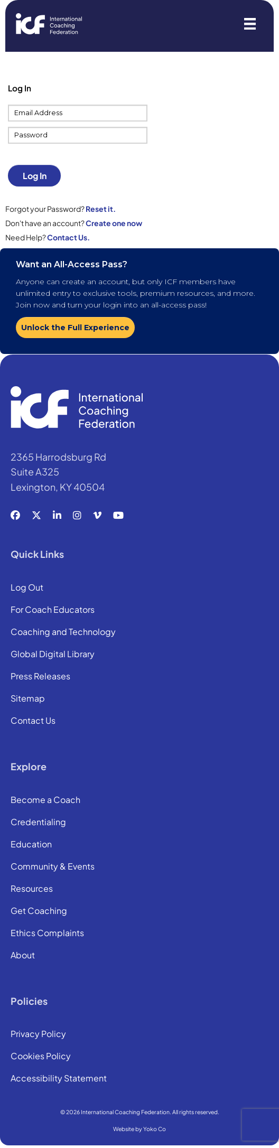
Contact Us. (68, 237)
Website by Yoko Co (139, 1128)
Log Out (27, 588)
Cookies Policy (41, 1056)
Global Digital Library (53, 654)
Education (31, 845)
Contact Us (33, 721)
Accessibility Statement (59, 1079)
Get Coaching (39, 911)
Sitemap (28, 699)
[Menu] (250, 24)
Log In (34, 175)
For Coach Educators (53, 610)
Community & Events (53, 867)
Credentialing (38, 822)
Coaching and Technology (63, 632)
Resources (32, 889)
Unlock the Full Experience (75, 327)
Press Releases (40, 677)
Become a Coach (45, 800)
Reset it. (101, 208)
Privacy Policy (38, 1034)
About (23, 955)
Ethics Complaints (47, 933)
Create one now (114, 223)
